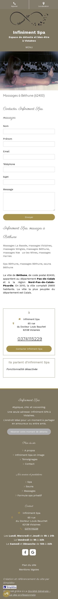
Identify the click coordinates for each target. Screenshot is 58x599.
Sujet (6, 176)
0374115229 (29, 338)
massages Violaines (40, 245)
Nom (6, 126)
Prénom (7, 138)
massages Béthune (37, 249)
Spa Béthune (10, 263)
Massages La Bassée (15, 245)
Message (8, 189)
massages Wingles (14, 249)
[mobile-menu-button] (29, 47)
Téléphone (9, 164)
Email (6, 151)
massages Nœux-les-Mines (20, 252)
